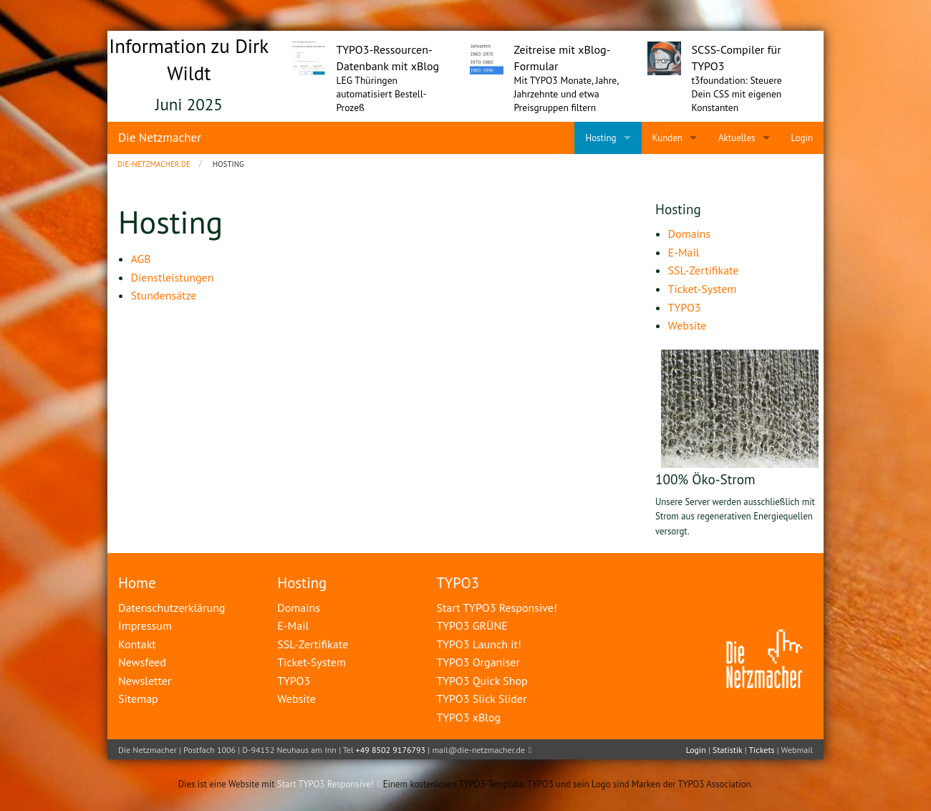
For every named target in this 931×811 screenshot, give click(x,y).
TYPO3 (457, 582)
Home (137, 582)
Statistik (727, 749)
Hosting (302, 582)
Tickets (761, 749)
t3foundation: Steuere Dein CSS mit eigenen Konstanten (737, 94)
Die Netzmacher (159, 137)
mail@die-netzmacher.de (478, 749)
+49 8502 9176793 (391, 749)
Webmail (797, 749)
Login (696, 749)
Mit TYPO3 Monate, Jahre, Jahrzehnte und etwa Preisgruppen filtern (566, 94)
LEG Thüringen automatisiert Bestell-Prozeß (382, 94)
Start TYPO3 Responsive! (325, 784)
